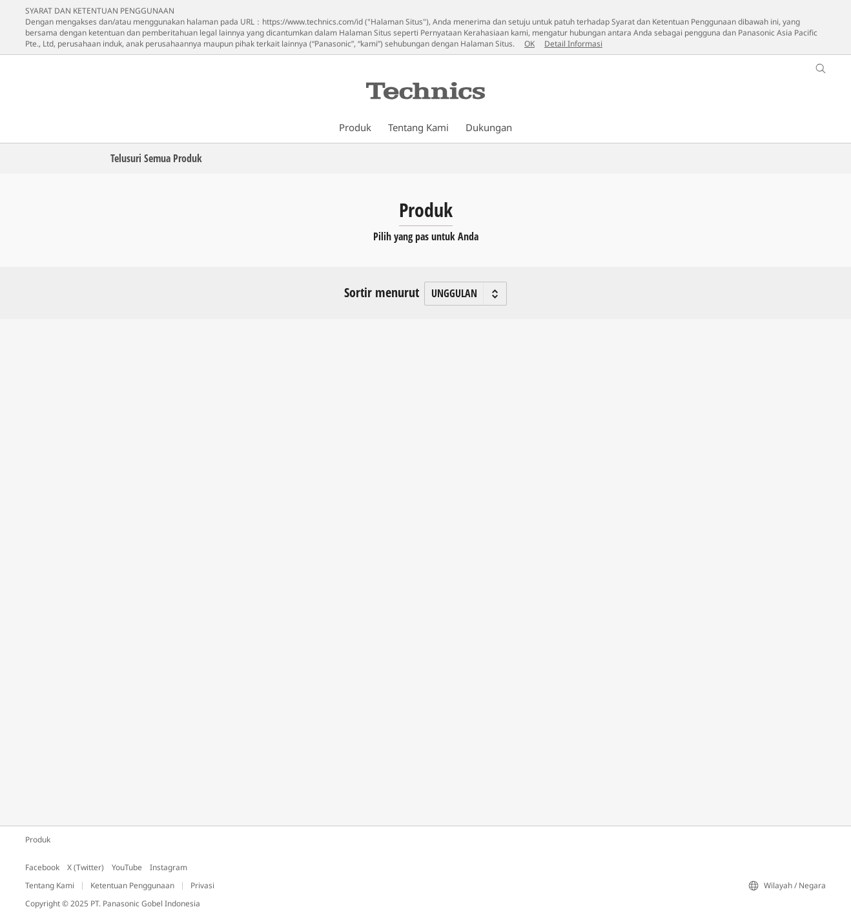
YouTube (127, 867)
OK (529, 43)
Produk (37, 839)
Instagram (168, 867)
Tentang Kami (49, 885)
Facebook (42, 867)
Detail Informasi (573, 43)
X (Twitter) (85, 867)
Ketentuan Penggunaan (132, 885)
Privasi (202, 885)
